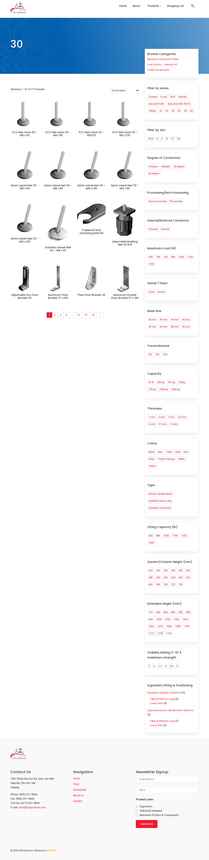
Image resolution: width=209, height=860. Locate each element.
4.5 (171, 666)
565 (166, 570)
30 (173, 110)
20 (167, 110)
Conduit (153, 96)
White (181, 459)
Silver (151, 459)
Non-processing (157, 201)
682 (151, 584)
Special (182, 96)
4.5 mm (182, 417)
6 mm (152, 424)
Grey (177, 452)
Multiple (166, 166)
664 (173, 577)
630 (188, 570)
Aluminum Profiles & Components (159, 815)
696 (158, 584)
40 (179, 110)
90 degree (154, 173)
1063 (176, 619)
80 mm (175, 326)
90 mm (186, 326)
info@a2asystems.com (32, 807)
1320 (184, 535)
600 (181, 570)
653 (158, 577)
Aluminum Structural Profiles (163, 59)
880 (158, 535)
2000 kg (175, 389)
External (153, 229)
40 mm (164, 319)
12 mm (174, 424)
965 (151, 619)
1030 (159, 619)
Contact (77, 801)
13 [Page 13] (85, 314)
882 (173, 612)
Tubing (152, 110)
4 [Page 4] (66, 314)
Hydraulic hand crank (160, 500)
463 (151, 570)
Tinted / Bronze (166, 459)
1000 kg (163, 389)
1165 (169, 633)
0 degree (153, 166)
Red (186, 452)
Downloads (79, 789)
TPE (157, 354)
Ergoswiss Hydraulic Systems (163, 692)
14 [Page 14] (93, 314)
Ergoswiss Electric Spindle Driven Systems (170, 710)
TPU (165, 354)
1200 (151, 264)
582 (173, 570)
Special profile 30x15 (179, 103)
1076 (160, 626)
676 (188, 577)
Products (154, 6)
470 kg (171, 382)
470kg (181, 382)
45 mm (186, 319)
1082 (169, 626)
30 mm (152, 319)
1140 (160, 633)
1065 (151, 626)
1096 (177, 626)
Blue (160, 452)
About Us (78, 795)
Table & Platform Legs (162, 699)
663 (166, 577)
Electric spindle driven (160, 493)
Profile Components (158, 69)
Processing (176, 201)
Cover (164, 96)
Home (123, 6)
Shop (76, 784)
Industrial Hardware (151, 810)
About (137, 6)
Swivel (161, 291)
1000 (181, 257)
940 (188, 612)
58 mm (152, 326)
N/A (173, 96)
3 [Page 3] (61, 314)
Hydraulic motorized (160, 507)
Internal (165, 229)
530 (158, 570)
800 (173, 257)
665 (181, 577)
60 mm (164, 326)
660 (151, 535)
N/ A (151, 382)
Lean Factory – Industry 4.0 (162, 64)
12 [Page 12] (78, 314)
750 (166, 257)
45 (185, 110)
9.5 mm (162, 424)
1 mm (152, 417)
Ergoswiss (146, 806)
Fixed (151, 291)
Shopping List (175, 6)
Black (151, 452)
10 (160, 110)
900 (181, 612)
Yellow (152, 466)
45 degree (179, 166)
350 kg (160, 382)
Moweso (51, 850)
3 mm (171, 417)
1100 (190, 257)
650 (151, 257)
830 (158, 612)
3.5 (160, 666)
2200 (151, 542)
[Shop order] (124, 90)
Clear (169, 452)
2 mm (161, 417)
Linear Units (156, 703)
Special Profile (156, 103)
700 (158, 257)
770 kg (152, 389)
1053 (167, 619)
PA (150, 354)
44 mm (175, 319)
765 (181, 584)
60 (191, 110)
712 (173, 584)
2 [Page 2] (55, 314)
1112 (151, 633)
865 (166, 612)
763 (151, 612)
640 (151, 577)
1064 (185, 619)
